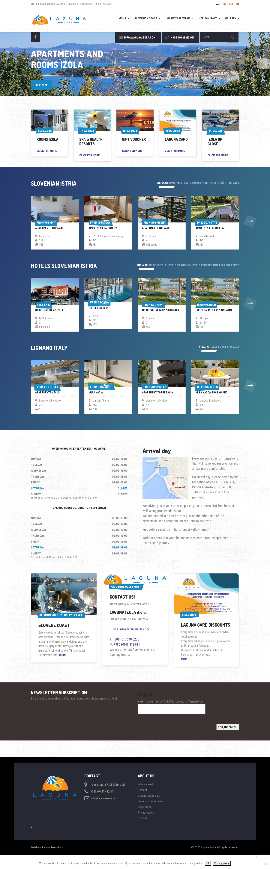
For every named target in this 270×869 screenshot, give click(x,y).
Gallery (230, 18)
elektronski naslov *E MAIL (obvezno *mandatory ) (172, 717)
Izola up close (215, 141)
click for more (47, 151)
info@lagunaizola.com (134, 642)
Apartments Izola (172, 183)
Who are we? (145, 798)
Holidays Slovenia (178, 18)
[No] (265, 863)
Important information (150, 815)
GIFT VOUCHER (134, 139)
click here (42, 84)
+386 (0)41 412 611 (127, 657)
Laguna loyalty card (149, 810)
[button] (20, 223)
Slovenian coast (145, 18)
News (122, 18)
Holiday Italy (208, 18)
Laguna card (176, 139)
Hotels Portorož (227, 269)
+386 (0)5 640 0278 (126, 652)
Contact (142, 804)
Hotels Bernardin (195, 269)
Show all (146, 183)
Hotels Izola (135, 269)
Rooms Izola (47, 139)
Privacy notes (146, 826)
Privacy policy (221, 863)
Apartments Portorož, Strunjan (216, 183)
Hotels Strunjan (163, 269)
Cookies (142, 832)
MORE (62, 667)
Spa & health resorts (91, 141)
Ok (208, 863)
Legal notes (145, 821)
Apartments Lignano (225, 357)
